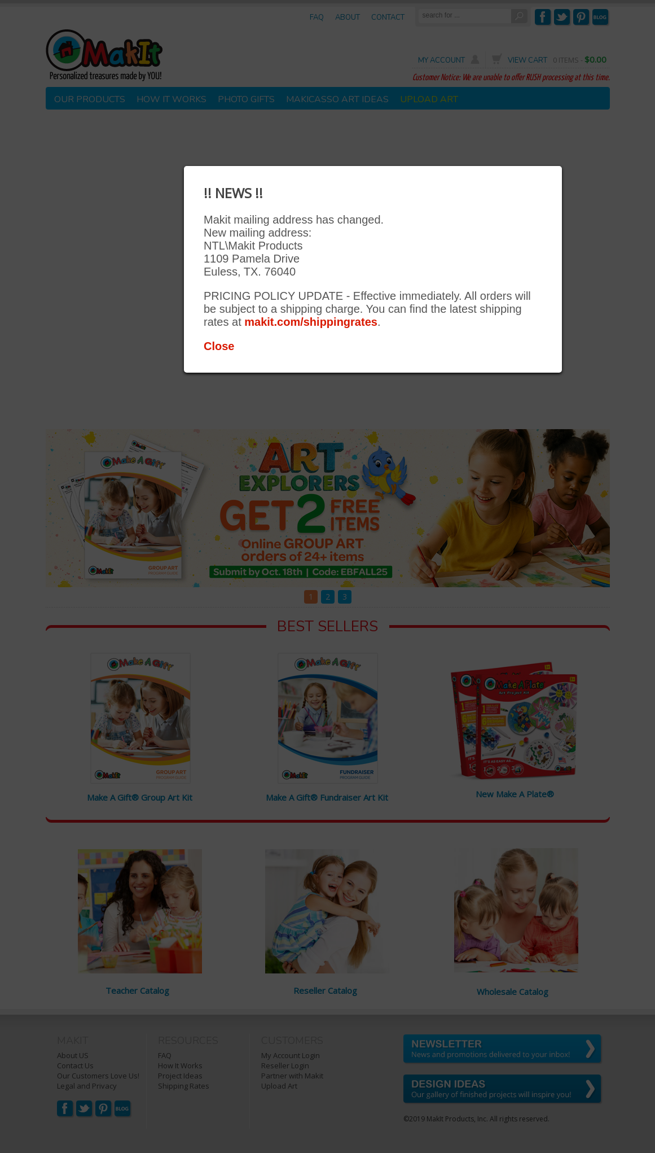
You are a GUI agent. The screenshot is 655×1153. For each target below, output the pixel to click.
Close (219, 346)
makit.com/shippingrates (310, 322)
